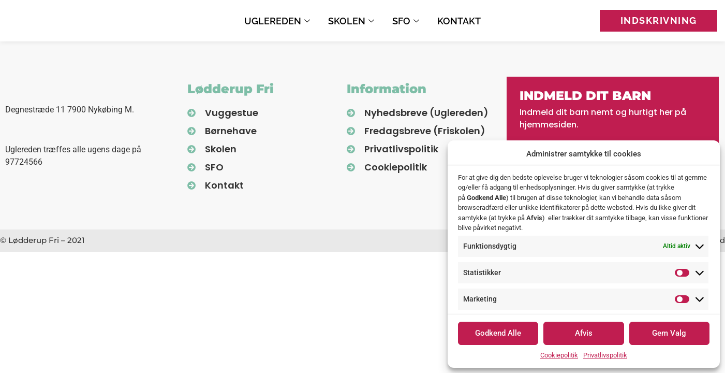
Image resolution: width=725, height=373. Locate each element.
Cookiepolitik (559, 355)
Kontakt (459, 21)
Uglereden (278, 21)
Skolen (352, 21)
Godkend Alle (498, 333)
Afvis (584, 333)
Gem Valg (669, 333)
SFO (407, 21)
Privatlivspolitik (605, 355)
